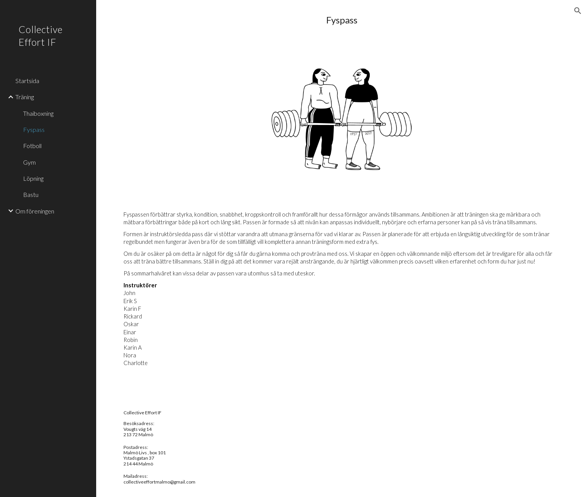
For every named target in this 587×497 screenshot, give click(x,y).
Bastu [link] (30, 194)
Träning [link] (24, 96)
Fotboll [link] (32, 145)
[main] (341, 20)
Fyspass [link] (34, 129)
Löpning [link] (33, 178)
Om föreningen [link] (34, 211)
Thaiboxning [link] (38, 113)
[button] (578, 11)
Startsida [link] (27, 80)
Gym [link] (29, 162)
